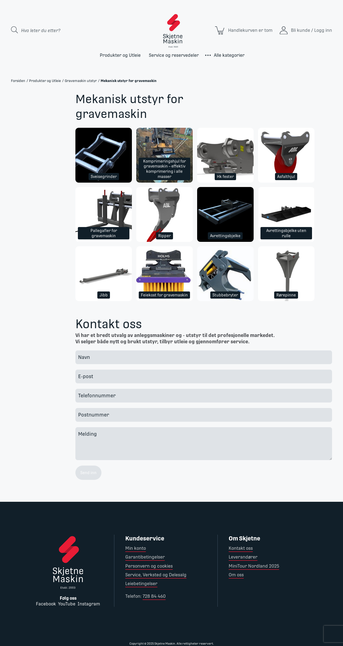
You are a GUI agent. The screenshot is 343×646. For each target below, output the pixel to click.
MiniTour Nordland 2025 (254, 566)
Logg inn (323, 30)
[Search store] (58, 30)
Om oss (236, 574)
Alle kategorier (229, 55)
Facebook (46, 604)
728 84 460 (154, 596)
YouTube (66, 604)
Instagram (89, 604)
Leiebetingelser (141, 583)
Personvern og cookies (149, 566)
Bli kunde (300, 30)
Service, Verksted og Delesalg (155, 574)
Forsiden (18, 81)
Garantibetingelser (145, 557)
